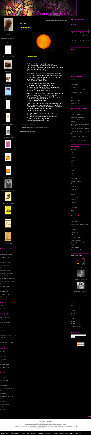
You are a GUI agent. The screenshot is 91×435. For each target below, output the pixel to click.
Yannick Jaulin (5, 294)
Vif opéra (8, 150)
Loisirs (73, 175)
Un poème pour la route (7, 342)
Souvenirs (73, 202)
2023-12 (73, 308)
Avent (72, 95)
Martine (73, 131)
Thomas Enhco (5, 367)
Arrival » (66, 20)
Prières (73, 194)
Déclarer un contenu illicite (20, 426)
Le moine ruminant (76, 237)
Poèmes (73, 191)
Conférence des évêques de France (80, 224)
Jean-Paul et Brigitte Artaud (8, 278)
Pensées (73, 189)
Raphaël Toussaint (6, 289)
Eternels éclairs (5, 319)
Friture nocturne (75, 97)
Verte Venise (8, 71)
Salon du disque (5, 404)
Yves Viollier (4, 296)
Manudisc (3, 393)
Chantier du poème (81, 112)
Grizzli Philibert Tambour (7, 273)
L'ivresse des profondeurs (8, 203)
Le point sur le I (75, 87)
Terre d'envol (8, 111)
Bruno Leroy (74, 221)
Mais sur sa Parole (76, 240)
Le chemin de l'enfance (8, 190)
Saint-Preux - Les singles (80, 279)
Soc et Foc (4, 308)
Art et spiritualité (5, 354)
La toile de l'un (5, 325)
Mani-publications (5, 362)
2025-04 (73, 302)
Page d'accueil (59, 20)
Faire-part (79, 133)
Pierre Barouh (4, 283)
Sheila (3, 409)
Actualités (73, 149)
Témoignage (74, 207)
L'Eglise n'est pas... (76, 234)
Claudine (73, 117)
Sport (72, 205)
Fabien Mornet (5, 257)
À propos (8, 34)
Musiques (73, 186)
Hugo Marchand (5, 356)
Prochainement (75, 84)
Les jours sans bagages (8, 124)
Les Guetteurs (5, 391)
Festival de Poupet (6, 262)
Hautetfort (49, 421)
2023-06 (73, 323)
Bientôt (73, 79)
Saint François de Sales (77, 249)
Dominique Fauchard (6, 254)
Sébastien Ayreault (6, 406)
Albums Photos (76, 255)
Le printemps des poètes (7, 327)
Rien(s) (8, 97)
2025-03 (73, 305)
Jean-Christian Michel (6, 388)
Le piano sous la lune (76, 92)
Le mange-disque (8, 84)
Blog (72, 154)
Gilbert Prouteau (5, 270)
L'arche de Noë (75, 232)
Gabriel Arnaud (5, 267)
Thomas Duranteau (6, 340)
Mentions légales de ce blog (33, 426)
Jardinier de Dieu (75, 229)
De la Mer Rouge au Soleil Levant (79, 82)
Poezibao (3, 333)
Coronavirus (80, 114)
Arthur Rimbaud (5, 317)
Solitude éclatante (8, 216)
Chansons (73, 157)
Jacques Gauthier (5, 322)
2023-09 (73, 315)
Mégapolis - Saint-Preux (7, 396)
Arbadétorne (4, 252)
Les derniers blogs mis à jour (31, 423)
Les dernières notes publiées (45, 423)
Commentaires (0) (45, 127)
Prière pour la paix (75, 100)
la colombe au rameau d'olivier (78, 89)
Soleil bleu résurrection (8, 137)
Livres (72, 173)
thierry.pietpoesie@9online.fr (8, 38)
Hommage (73, 168)
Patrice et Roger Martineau (8, 281)
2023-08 (73, 318)
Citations (73, 160)
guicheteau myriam (76, 124)
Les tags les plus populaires (59, 423)
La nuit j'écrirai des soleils (83, 128)
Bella (72, 112)
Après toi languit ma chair (8, 163)
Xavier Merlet (4, 291)
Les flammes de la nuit (8, 177)
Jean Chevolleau (5, 275)
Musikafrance (4, 398)
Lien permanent (37, 127)
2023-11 (73, 310)
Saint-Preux (4, 401)
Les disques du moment (81, 267)
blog (76, 426)
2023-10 (73, 313)
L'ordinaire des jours (76, 181)
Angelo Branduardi (6, 380)
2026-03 (73, 300)
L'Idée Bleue (4, 305)
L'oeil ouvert (4, 359)
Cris (72, 162)
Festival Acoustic (5, 260)
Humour (73, 170)
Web (72, 210)
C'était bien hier (75, 103)
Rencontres (74, 199)
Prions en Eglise (75, 247)
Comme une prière (81, 140)
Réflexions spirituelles (76, 197)
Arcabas (3, 351)
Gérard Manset (5, 385)
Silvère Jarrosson (5, 364)
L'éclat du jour (74, 178)
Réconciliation (8, 243)
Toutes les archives (76, 326)
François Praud (5, 265)
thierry (72, 114)
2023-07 (73, 321)
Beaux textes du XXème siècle (78, 219)
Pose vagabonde (5, 286)
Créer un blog (42, 421)
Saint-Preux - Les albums (80, 291)
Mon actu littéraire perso (77, 183)
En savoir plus (77, 433)
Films (72, 165)
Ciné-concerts (4, 383)
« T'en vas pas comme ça (48, 20)
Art (72, 152)
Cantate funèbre (8, 230)
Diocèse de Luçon (75, 227)
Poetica (3, 330)
